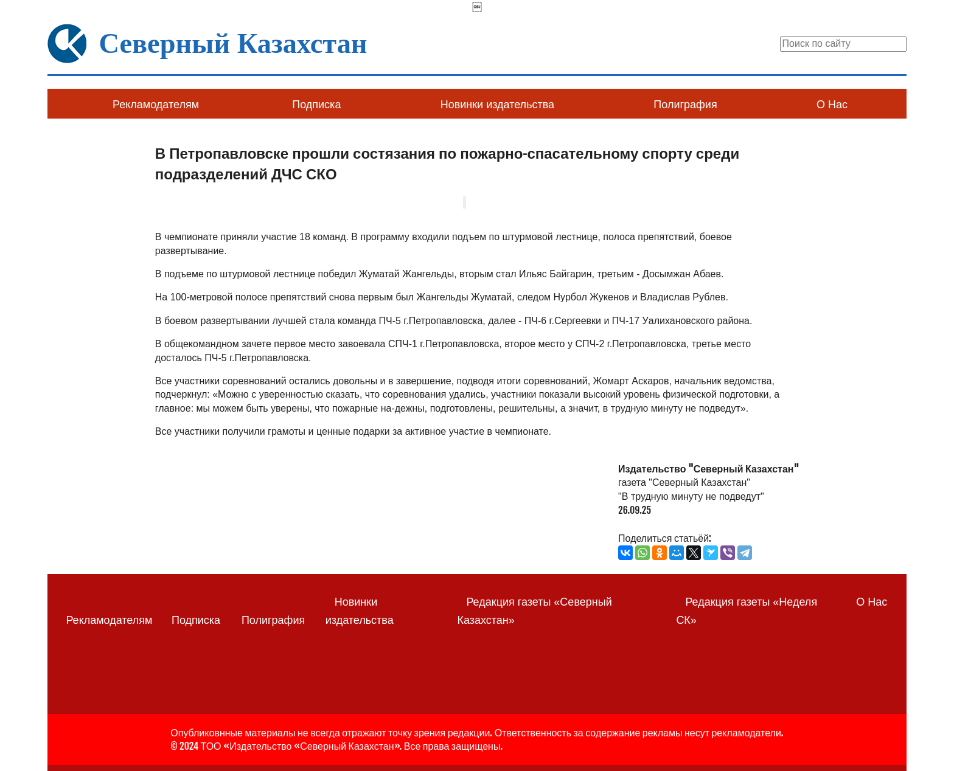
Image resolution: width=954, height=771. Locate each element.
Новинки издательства (497, 105)
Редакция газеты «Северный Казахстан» (534, 611)
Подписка (316, 105)
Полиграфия (685, 105)
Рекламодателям (156, 105)
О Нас (832, 105)
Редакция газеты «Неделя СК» (746, 611)
